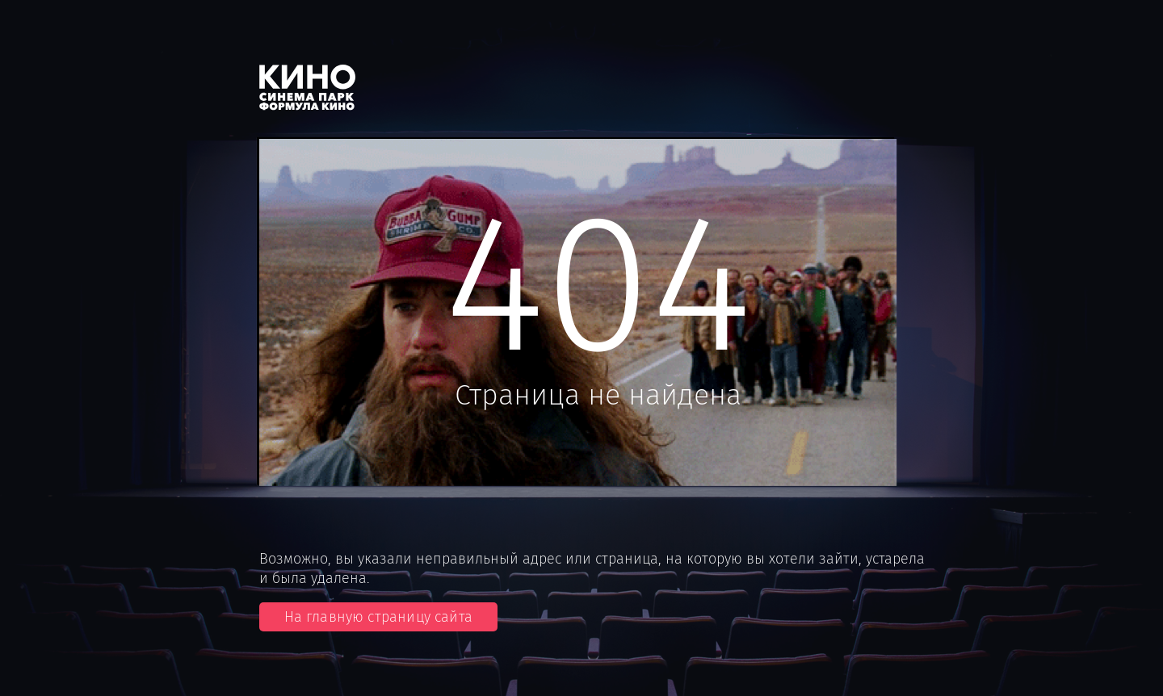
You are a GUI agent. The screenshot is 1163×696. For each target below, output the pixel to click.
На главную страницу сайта (378, 617)
